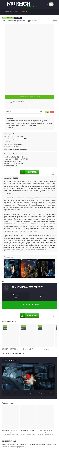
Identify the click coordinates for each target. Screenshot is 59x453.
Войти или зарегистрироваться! (14, 447)
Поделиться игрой (43, 393)
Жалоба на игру (10, 393)
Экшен (13, 136)
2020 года (20, 136)
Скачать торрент (29, 304)
